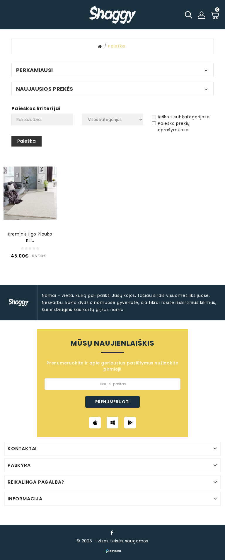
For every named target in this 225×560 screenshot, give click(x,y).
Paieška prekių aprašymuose (171, 126)
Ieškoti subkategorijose (180, 117)
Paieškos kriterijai (36, 108)
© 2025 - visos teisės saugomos (112, 541)
